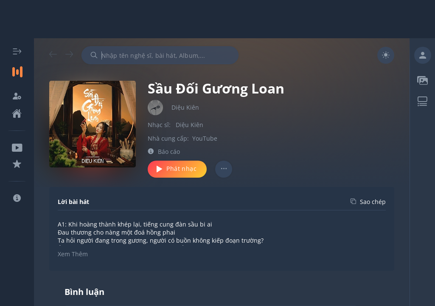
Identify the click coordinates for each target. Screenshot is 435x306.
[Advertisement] (218, 19)
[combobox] (160, 55)
